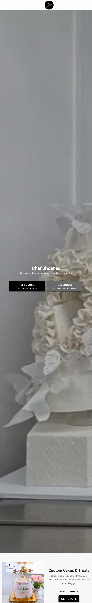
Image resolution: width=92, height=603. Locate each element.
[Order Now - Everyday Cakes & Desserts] (65, 286)
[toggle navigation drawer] (4, 5)
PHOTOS (63, 591)
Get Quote (69, 598)
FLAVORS (74, 591)
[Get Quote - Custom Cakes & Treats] (27, 286)
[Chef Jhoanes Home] (49, 5)
